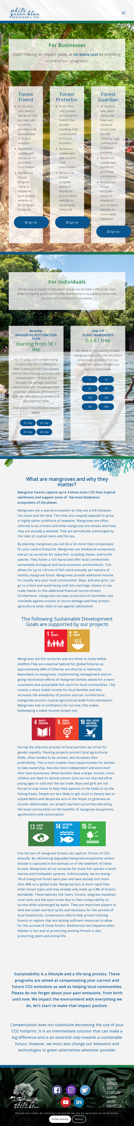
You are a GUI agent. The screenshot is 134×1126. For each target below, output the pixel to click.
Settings (79, 1119)
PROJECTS (114, 1106)
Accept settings (60, 1119)
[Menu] (123, 13)
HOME (111, 1079)
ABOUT (112, 1083)
